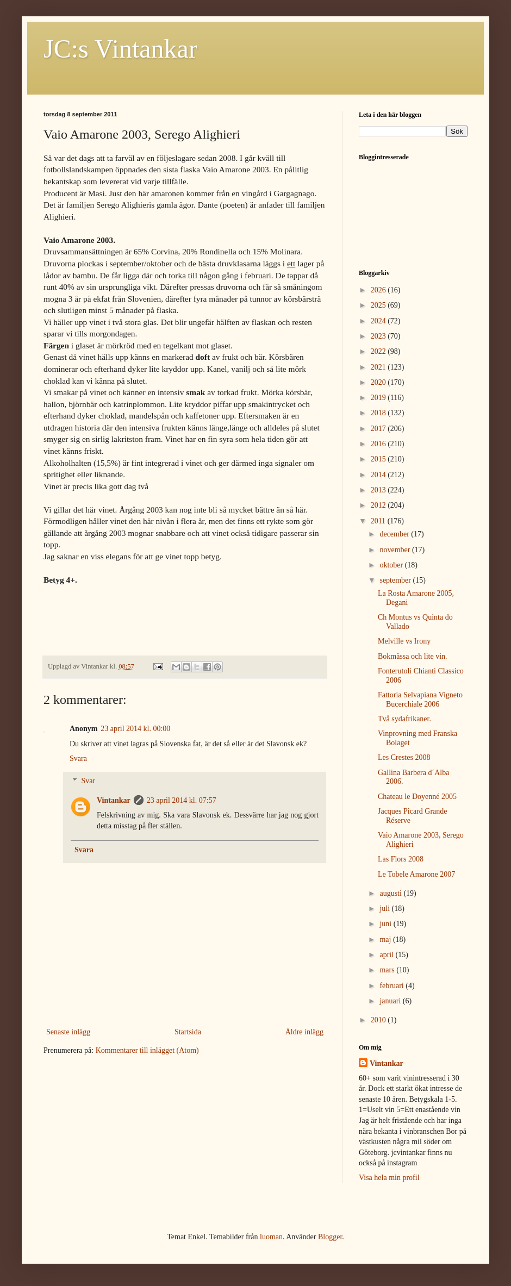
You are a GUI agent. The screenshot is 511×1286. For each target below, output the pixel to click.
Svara (78, 758)
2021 (379, 367)
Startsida (188, 1032)
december (395, 534)
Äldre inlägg (304, 1032)
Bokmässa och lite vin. (412, 656)
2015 (379, 459)
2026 (379, 290)
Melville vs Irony (404, 641)
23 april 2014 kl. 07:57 (181, 800)
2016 (379, 444)
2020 (379, 382)
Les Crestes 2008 (404, 757)
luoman (271, 1237)
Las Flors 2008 (400, 859)
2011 (379, 521)
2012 (379, 505)
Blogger (330, 1237)
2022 (379, 351)
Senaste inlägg (68, 1032)
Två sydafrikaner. (404, 719)
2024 (379, 321)
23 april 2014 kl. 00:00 (135, 729)
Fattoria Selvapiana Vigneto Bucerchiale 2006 (420, 699)
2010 (379, 1020)
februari (392, 986)
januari (390, 1001)
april (387, 955)
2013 (379, 490)
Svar (88, 781)
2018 (379, 413)
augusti (391, 893)
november (395, 550)
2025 (379, 305)
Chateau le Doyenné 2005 (417, 796)
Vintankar (113, 800)
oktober (391, 565)
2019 (379, 398)
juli (385, 908)
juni (386, 924)
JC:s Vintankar (120, 48)
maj (386, 939)
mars (387, 970)
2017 (379, 428)
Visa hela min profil (389, 1177)
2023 (379, 336)
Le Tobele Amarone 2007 (416, 874)
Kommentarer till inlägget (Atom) (147, 1050)
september (396, 580)
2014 (379, 475)
